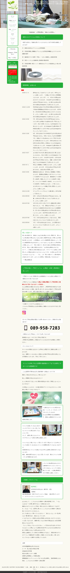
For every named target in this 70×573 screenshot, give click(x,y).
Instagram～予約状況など (12, 53)
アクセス (13, 39)
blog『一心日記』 (50, 32)
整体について (13, 21)
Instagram (32, 32)
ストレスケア (13, 25)
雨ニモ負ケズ (28, 259)
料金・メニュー (13, 30)
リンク (13, 43)
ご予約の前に (40, 32)
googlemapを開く (12, 81)
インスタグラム (13, 71)
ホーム (13, 17)
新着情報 (14, 70)
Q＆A (13, 34)
